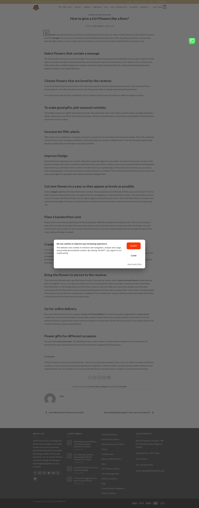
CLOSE (134, 255)
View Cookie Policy (134, 264)
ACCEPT (133, 246)
